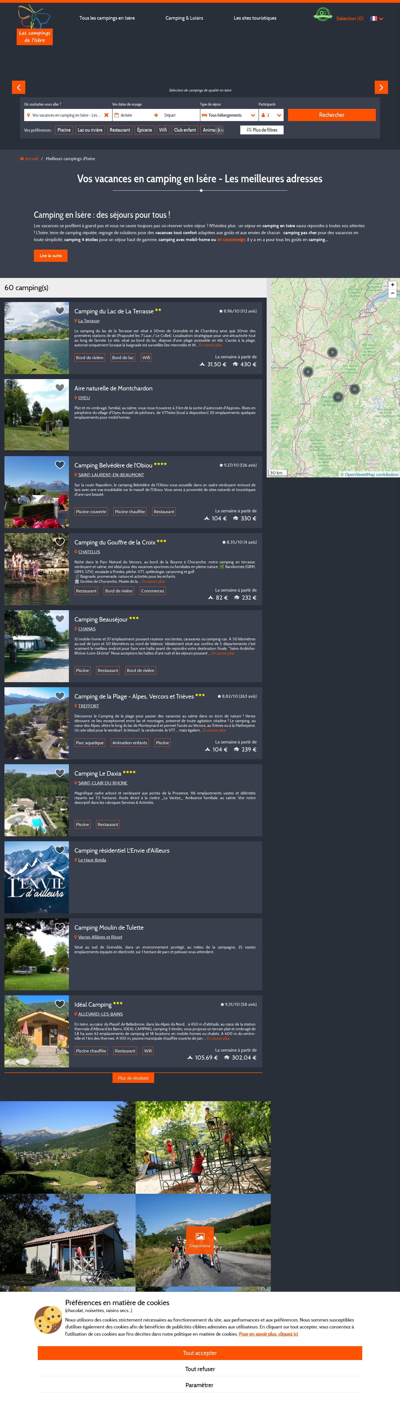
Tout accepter (200, 1352)
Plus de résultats (133, 1078)
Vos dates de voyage (127, 104)
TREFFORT (86, 706)
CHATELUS (87, 551)
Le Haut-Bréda (90, 860)
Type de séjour (210, 104)
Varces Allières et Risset (98, 937)
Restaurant (120, 130)
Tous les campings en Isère (107, 18)
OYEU (82, 397)
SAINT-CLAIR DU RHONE (101, 783)
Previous (18, 87)
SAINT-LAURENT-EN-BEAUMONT (109, 474)
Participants (267, 104)
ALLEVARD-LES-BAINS (98, 1014)
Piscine (64, 130)
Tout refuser (200, 1368)
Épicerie (144, 130)
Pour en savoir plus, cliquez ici (268, 1334)
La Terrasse (86, 320)
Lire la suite (51, 255)
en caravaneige (231, 239)
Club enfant (185, 130)
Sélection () (350, 18)
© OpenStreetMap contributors (370, 474)
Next (381, 87)
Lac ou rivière (90, 130)
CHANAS (85, 629)
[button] (338, 397)
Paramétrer (200, 1385)
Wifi (163, 130)
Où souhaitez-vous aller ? (42, 104)
